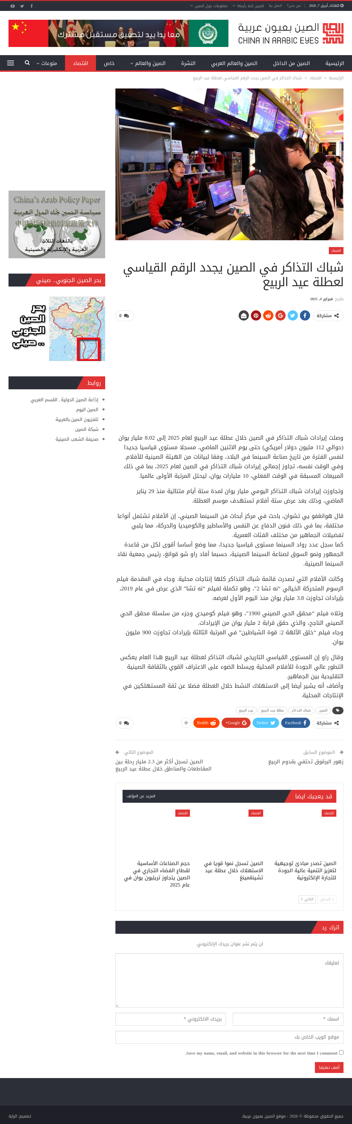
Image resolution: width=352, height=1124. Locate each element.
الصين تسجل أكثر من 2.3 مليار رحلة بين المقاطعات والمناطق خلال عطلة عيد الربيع (163, 764)
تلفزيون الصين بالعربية (76, 419)
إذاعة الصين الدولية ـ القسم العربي (64, 399)
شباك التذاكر (301, 710)
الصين (323, 710)
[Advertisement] (229, 374)
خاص (109, 63)
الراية (13, 1116)
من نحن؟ (294, 5)
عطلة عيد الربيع (272, 710)
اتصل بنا (275, 5)
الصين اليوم (87, 409)
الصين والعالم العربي (234, 63)
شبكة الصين (86, 429)
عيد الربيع (246, 710)
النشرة (188, 63)
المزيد (50, 63)
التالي (307, 898)
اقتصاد (80, 63)
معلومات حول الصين (211, 6)
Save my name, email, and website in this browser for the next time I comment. (261, 1052)
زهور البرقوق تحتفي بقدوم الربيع (305, 761)
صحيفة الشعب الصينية (76, 439)
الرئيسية (334, 63)
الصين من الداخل (291, 63)
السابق (327, 898)
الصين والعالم (150, 63)
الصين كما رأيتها (250, 6)
